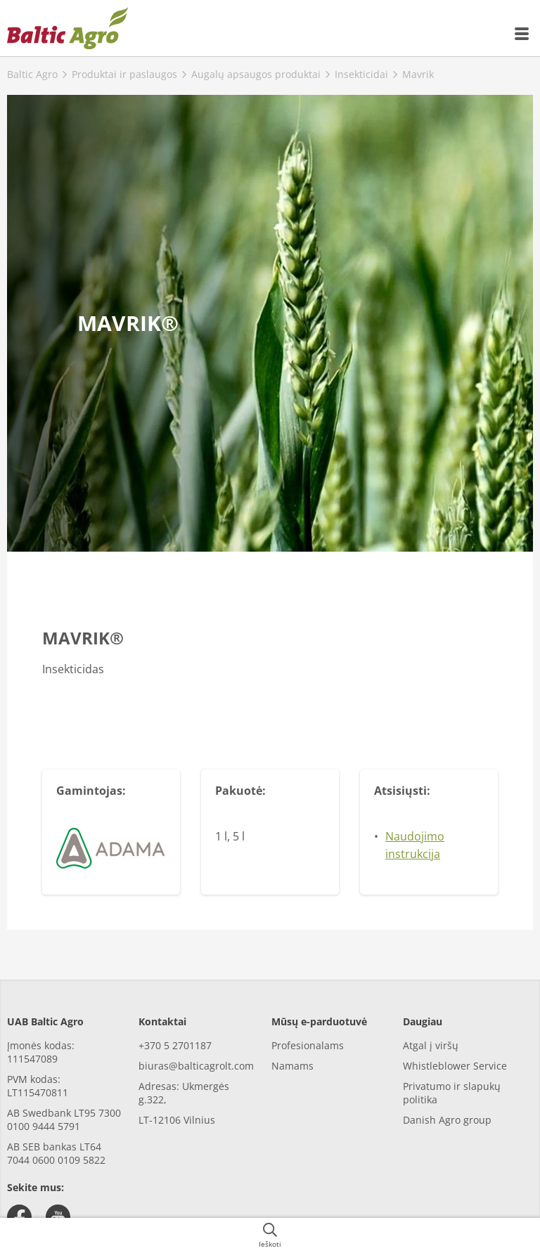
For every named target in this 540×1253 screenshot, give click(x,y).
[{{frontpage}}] (67, 28)
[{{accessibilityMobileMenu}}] (522, 34)
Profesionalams (307, 1045)
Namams (292, 1065)
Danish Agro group (447, 1120)
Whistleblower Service (455, 1065)
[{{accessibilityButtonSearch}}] (270, 1235)
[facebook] (19, 1217)
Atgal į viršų (430, 1045)
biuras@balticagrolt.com (196, 1065)
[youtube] (58, 1217)
